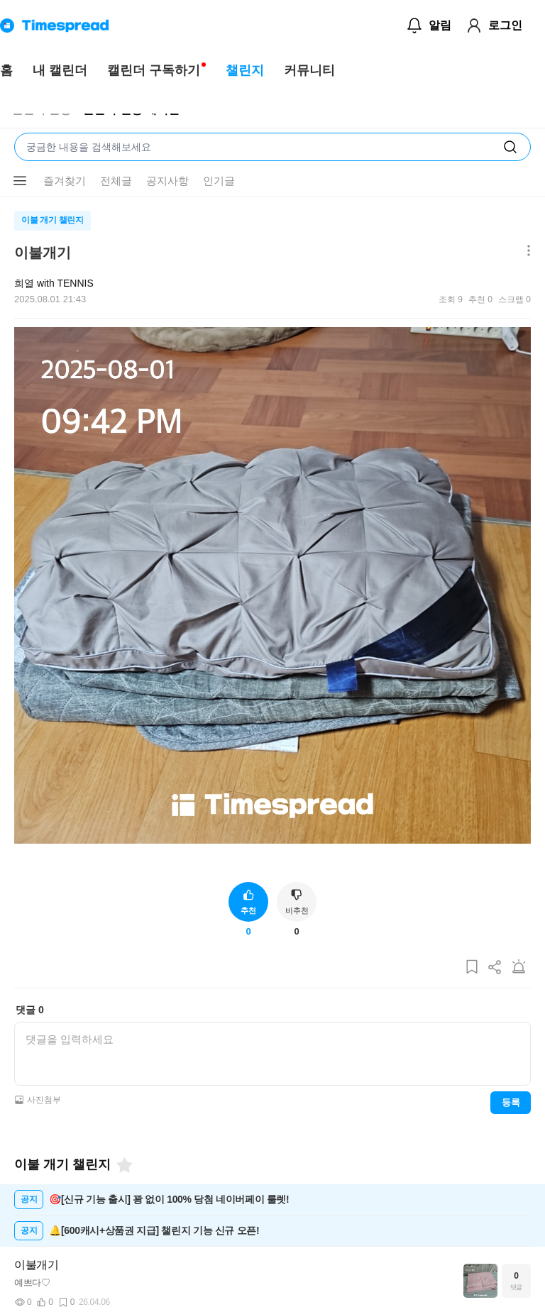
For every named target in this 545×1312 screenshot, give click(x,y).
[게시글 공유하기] (495, 967)
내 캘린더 (60, 70)
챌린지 (245, 70)
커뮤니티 (309, 70)
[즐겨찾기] (123, 1165)
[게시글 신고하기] (519, 967)
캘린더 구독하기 (153, 70)
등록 (510, 1102)
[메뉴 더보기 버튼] (20, 181)
